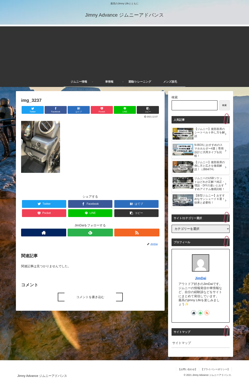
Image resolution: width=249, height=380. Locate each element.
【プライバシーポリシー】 (215, 369)
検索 (175, 97)
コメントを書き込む (90, 297)
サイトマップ (181, 343)
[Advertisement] (124, 50)
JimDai (200, 278)
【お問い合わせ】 (187, 369)
